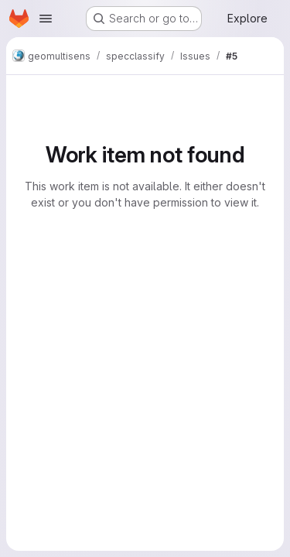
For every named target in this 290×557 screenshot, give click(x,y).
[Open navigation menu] (45, 18)
